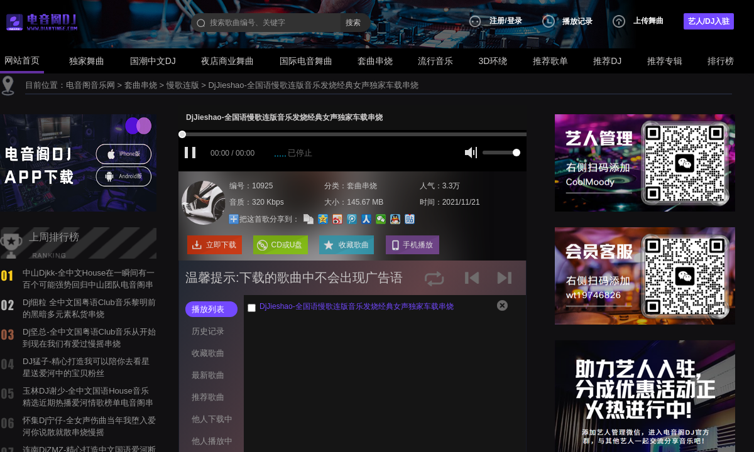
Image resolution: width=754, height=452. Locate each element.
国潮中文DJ (153, 61)
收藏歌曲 (354, 244)
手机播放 (418, 244)
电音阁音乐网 (90, 85)
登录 (514, 20)
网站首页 (22, 60)
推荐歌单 (550, 61)
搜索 (353, 22)
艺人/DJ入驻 (709, 21)
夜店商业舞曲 (227, 61)
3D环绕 (493, 61)
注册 (497, 20)
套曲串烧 (375, 61)
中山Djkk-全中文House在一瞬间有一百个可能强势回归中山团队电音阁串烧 (89, 284)
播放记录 (577, 21)
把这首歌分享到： (259, 215)
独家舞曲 (86, 61)
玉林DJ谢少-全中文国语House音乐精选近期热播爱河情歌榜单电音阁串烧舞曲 (88, 402)
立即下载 (221, 244)
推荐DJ (607, 61)
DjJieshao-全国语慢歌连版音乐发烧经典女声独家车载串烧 (313, 85)
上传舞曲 (648, 20)
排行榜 (721, 61)
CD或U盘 (287, 244)
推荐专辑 (664, 61)
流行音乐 (435, 61)
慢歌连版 (183, 85)
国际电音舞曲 (306, 61)
